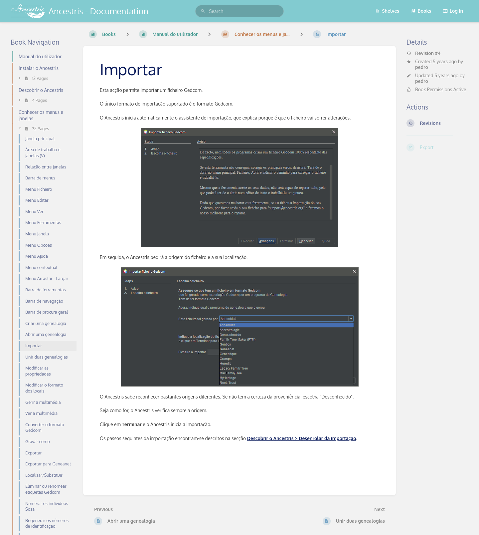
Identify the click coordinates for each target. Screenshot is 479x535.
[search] (239, 11)
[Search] (203, 11)
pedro (421, 67)
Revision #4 (423, 53)
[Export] (437, 147)
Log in (453, 11)
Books (421, 11)
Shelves (387, 11)
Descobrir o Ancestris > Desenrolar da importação (301, 438)
